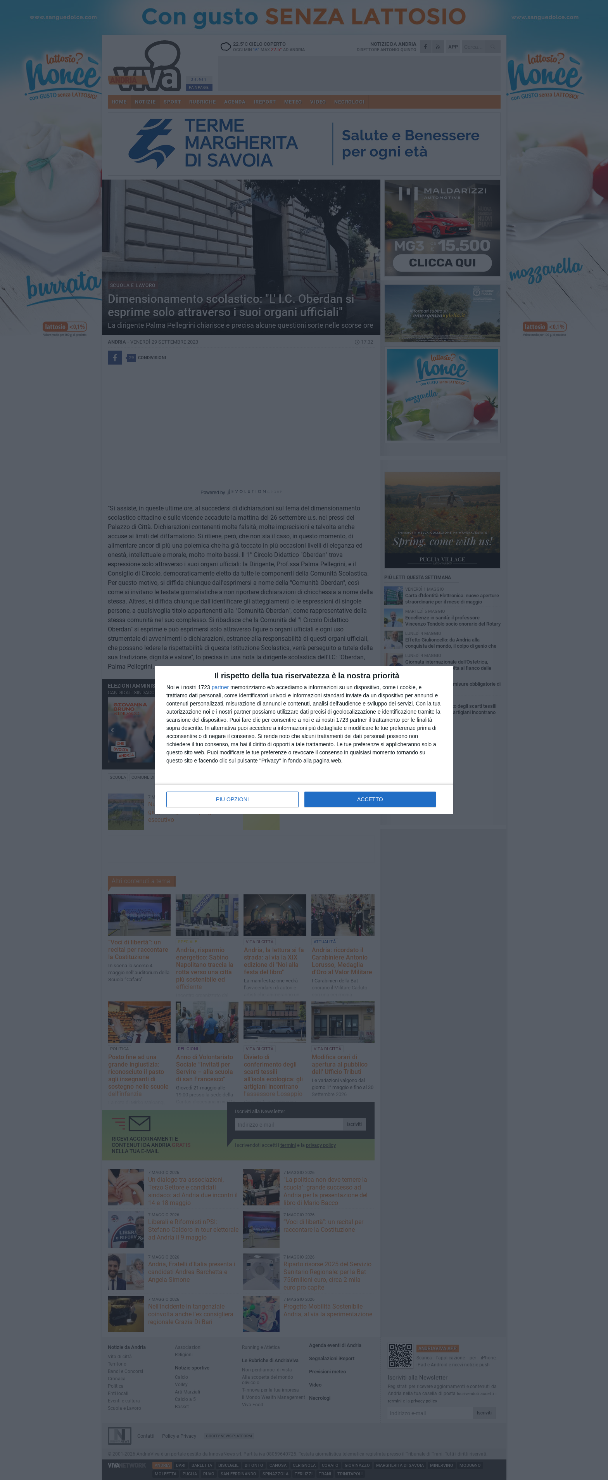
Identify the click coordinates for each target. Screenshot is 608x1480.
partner (220, 687)
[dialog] (304, 740)
